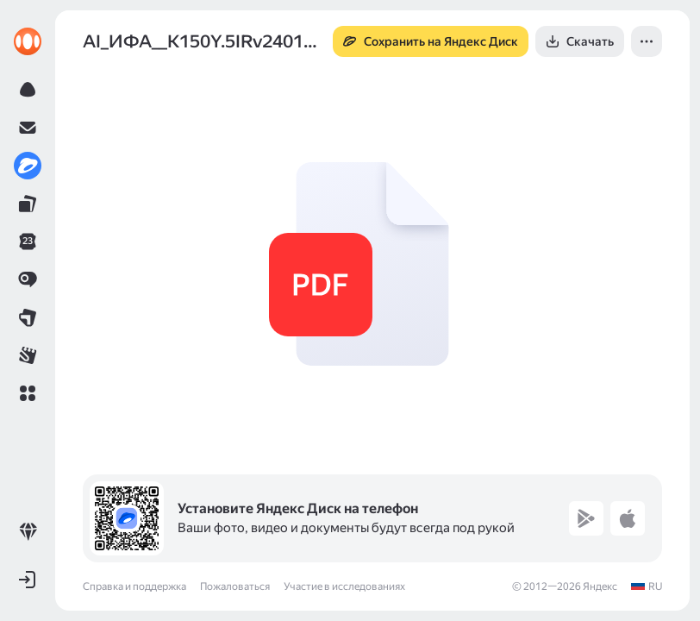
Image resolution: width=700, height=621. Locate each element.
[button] (27, 393)
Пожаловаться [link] (235, 586)
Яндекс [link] (600, 586)
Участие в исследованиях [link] (344, 586)
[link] (27, 41)
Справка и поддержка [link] (134, 586)
